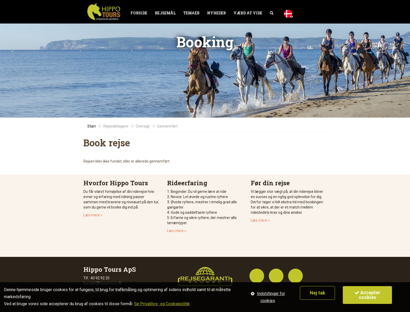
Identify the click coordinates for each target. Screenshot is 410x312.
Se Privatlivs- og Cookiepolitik (162, 303)
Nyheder (216, 12)
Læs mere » (92, 215)
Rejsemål (165, 12)
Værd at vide (248, 12)
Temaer (191, 12)
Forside (138, 12)
